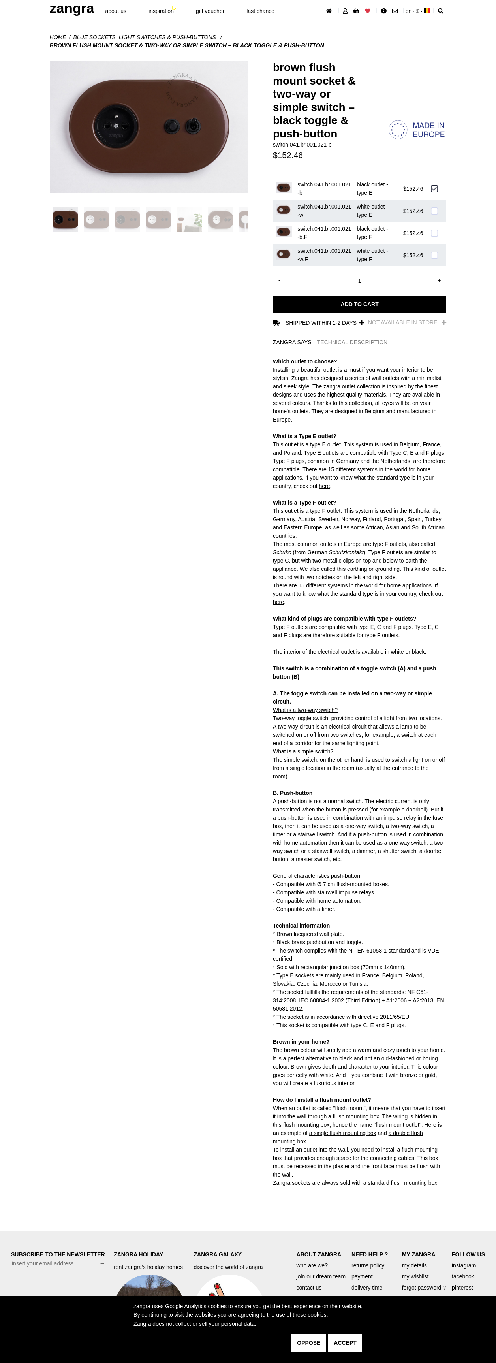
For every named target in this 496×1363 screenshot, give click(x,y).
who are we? (312, 1265)
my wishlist (415, 1276)
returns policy (367, 1265)
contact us (309, 1287)
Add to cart (360, 304)
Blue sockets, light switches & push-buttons (145, 37)
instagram (464, 1265)
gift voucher (210, 11)
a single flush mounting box (342, 1133)
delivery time (367, 1287)
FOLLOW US (468, 1254)
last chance (260, 11)
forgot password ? (424, 1287)
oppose (308, 1343)
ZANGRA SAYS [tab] (292, 342)
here (324, 486)
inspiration (161, 11)
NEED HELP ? (369, 1254)
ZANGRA (72, 8)
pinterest (462, 1287)
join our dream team (321, 1276)
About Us (115, 11)
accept (345, 1343)
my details (414, 1265)
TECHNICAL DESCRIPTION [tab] (352, 342)
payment (362, 1276)
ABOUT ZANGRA (319, 1254)
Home (58, 37)
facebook (463, 1276)
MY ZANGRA (419, 1254)
